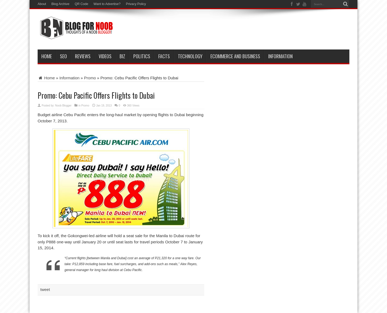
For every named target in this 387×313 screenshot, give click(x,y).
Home (46, 56)
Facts (164, 56)
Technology (190, 56)
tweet (45, 289)
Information (280, 56)
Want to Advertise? (107, 4)
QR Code (81, 4)
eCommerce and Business (235, 56)
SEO (63, 56)
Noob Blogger (63, 105)
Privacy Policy (136, 4)
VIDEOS (105, 56)
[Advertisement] (251, 30)
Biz (122, 56)
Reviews (83, 56)
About (42, 4)
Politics (141, 56)
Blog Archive (60, 4)
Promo (90, 78)
